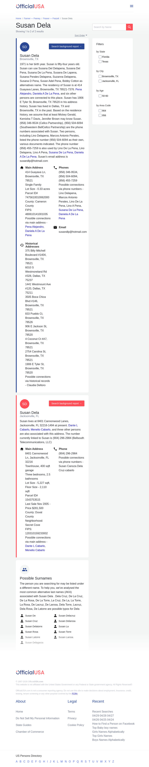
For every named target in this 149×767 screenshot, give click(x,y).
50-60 (105, 95)
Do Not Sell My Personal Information (38, 718)
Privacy (72, 718)
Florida (105, 56)
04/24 (110, 719)
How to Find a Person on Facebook (113, 723)
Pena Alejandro (34, 226)
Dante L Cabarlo (35, 546)
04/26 (95, 719)
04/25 (103, 719)
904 (104, 110)
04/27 (110, 715)
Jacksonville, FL (110, 81)
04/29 (95, 715)
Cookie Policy (76, 725)
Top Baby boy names (104, 727)
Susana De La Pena (61, 152)
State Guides (24, 725)
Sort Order (80, 35)
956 (104, 115)
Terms (71, 711)
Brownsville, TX (110, 76)
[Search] (109, 27)
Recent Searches (102, 711)
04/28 (103, 715)
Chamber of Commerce (30, 731)
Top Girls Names (102, 735)
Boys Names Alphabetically (108, 739)
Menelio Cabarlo (40, 429)
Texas (105, 61)
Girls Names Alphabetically (108, 731)
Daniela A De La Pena (46, 93)
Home (19, 711)
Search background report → (66, 46)
